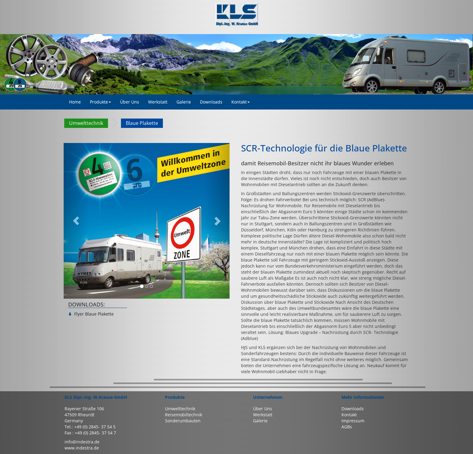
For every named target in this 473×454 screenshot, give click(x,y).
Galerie (260, 421)
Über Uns (262, 408)
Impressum (352, 421)
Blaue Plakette (142, 123)
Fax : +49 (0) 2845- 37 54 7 (90, 433)
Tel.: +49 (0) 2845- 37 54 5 (90, 427)
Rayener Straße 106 (84, 408)
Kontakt (240, 102)
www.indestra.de (82, 448)
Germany (74, 421)
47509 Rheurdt (79, 414)
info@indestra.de (82, 442)
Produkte (100, 102)
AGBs (346, 427)
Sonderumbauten (183, 421)
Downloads (352, 408)
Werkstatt (262, 414)
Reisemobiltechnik (183, 414)
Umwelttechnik (86, 123)
